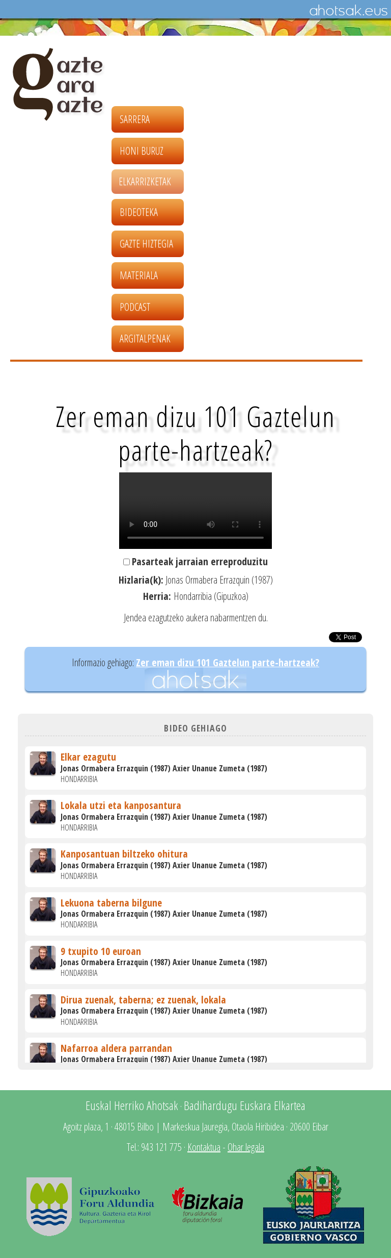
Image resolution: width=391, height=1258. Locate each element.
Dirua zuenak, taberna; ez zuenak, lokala (143, 1000)
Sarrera (135, 119)
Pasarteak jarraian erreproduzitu (200, 561)
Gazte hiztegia (146, 243)
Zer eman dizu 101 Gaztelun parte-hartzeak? (227, 662)
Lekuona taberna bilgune (111, 903)
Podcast (135, 307)
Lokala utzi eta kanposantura (121, 805)
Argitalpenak (145, 338)
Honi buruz (141, 151)
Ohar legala (246, 1147)
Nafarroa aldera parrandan (116, 1048)
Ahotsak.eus (348, 10)
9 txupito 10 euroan (101, 951)
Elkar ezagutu (88, 757)
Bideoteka (139, 212)
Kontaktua (203, 1147)
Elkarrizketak (145, 181)
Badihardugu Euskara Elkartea (244, 1105)
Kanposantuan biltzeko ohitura (124, 854)
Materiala (139, 275)
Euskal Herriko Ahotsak (132, 1105)
